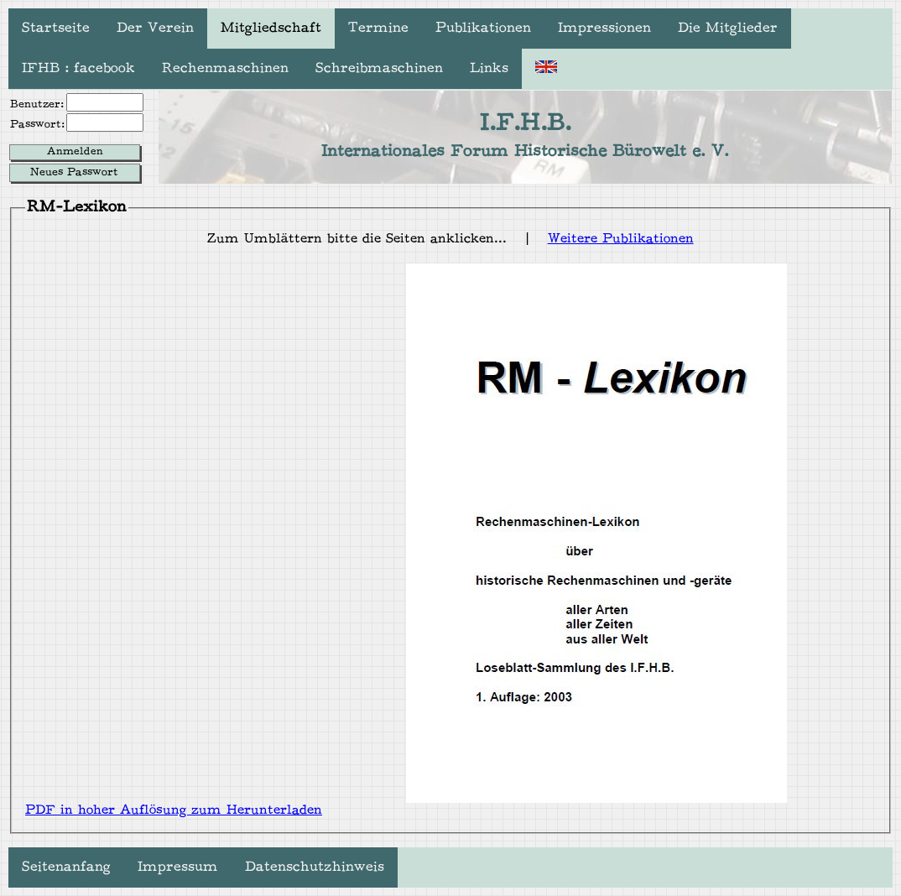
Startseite (56, 28)
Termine (378, 28)
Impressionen (604, 28)
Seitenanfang (66, 867)
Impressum (178, 867)
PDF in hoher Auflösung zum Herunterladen (173, 811)
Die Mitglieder (728, 28)
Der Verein (155, 28)
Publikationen (483, 28)
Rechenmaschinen (225, 68)
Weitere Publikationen (621, 239)
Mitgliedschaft (271, 28)
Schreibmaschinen (379, 68)
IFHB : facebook (78, 68)
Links (489, 68)
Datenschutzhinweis (314, 867)
